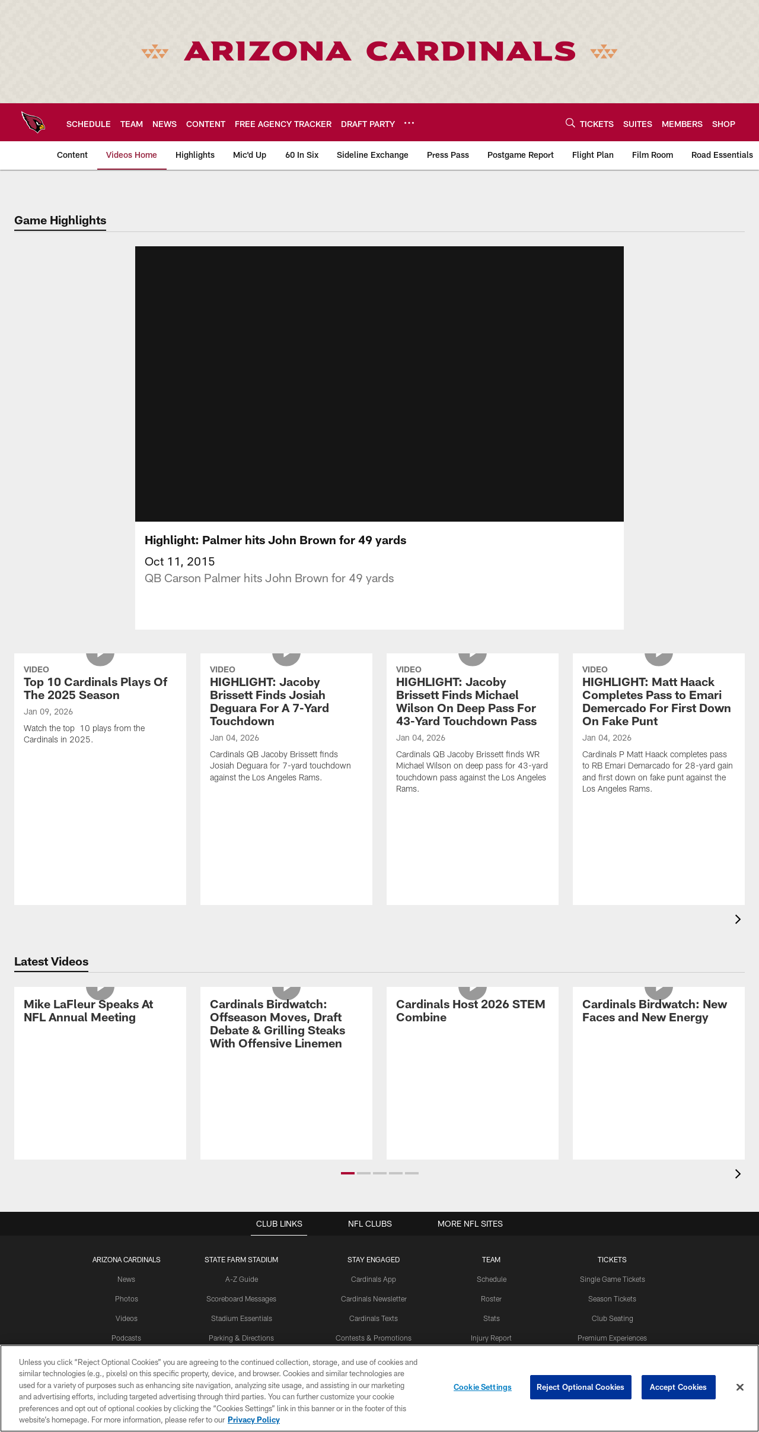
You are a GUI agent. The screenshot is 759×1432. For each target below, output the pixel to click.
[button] (348, 1187)
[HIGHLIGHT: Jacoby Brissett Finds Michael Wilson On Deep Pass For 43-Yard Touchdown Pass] (473, 746)
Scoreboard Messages (241, 1313)
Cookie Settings (483, 1387)
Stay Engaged (373, 1273)
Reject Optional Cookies (581, 1387)
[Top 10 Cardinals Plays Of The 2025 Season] (100, 721)
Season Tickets (612, 1313)
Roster (491, 1313)
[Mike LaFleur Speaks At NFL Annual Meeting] (100, 1026)
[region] (379, 1388)
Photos (126, 1313)
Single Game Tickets (612, 1293)
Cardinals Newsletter (373, 1313)
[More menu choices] (409, 123)
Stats (491, 1332)
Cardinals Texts (373, 1332)
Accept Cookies (678, 1387)
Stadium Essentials (241, 1332)
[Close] (740, 1387)
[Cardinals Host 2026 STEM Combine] (473, 1026)
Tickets (612, 1273)
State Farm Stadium (241, 1273)
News (126, 1293)
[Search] (570, 123)
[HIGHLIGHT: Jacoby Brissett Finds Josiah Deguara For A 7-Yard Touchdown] (286, 740)
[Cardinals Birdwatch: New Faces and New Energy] (659, 1026)
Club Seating (612, 1332)
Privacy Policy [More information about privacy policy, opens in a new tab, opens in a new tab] (254, 1419)
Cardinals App (373, 1293)
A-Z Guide (241, 1293)
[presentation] (740, 935)
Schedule (491, 1293)
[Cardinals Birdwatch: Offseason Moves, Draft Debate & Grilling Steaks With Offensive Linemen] (286, 1039)
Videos (127, 1332)
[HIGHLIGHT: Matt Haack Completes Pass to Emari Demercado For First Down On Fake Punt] (659, 746)
